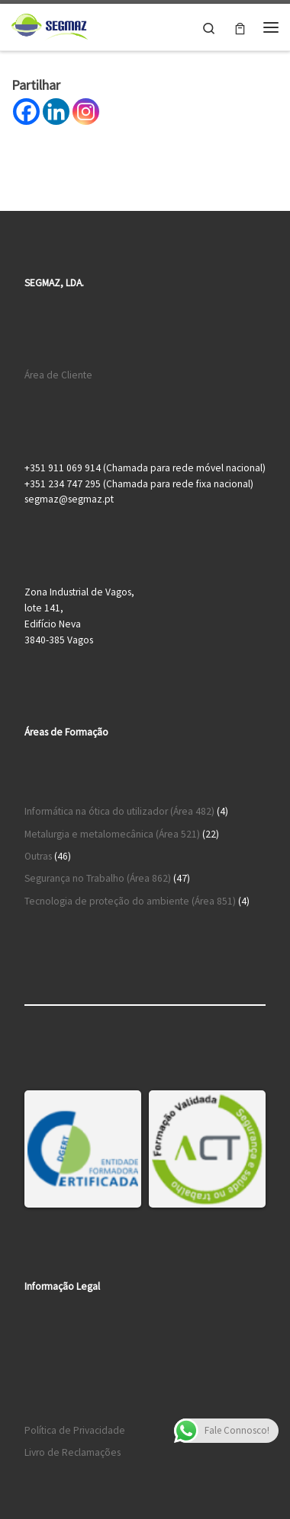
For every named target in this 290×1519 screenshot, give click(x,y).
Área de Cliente (58, 375)
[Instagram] (85, 111)
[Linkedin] (56, 111)
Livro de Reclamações (72, 1452)
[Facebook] (26, 111)
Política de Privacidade (74, 1430)
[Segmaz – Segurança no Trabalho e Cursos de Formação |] (49, 25)
